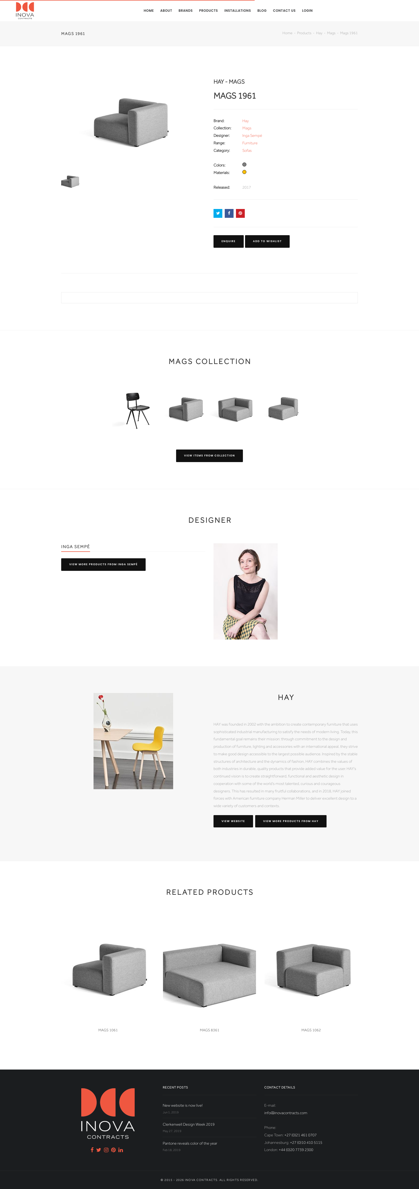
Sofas (247, 150)
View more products (103, 564)
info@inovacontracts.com (285, 1113)
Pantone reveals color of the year (190, 1143)
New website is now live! (183, 1105)
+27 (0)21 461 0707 (300, 1135)
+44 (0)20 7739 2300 (296, 1150)
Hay (319, 33)
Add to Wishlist (267, 241)
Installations (237, 10)
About (166, 10)
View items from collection (209, 456)
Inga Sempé (252, 135)
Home (149, 10)
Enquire (229, 241)
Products (208, 10)
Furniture (250, 143)
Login (307, 10)
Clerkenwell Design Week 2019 (189, 1124)
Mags (331, 33)
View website (233, 821)
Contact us (284, 10)
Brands (186, 10)
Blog (262, 10)
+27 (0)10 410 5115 (306, 1142)
